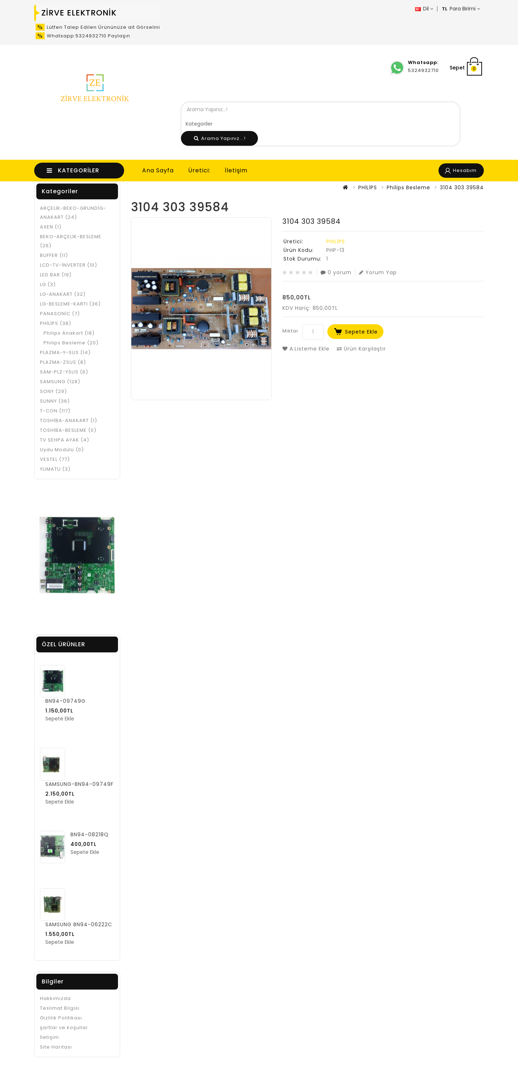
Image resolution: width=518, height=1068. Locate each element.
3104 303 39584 (462, 187)
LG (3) (48, 284)
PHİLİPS (367, 187)
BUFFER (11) (54, 255)
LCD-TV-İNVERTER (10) (68, 265)
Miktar (290, 330)
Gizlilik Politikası (61, 1017)
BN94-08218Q (90, 834)
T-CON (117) (55, 410)
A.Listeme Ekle (306, 348)
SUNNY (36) (55, 401)
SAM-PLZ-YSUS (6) (64, 371)
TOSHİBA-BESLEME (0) (68, 430)
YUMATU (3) (55, 469)
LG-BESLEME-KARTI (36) (70, 303)
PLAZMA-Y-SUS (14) (65, 352)
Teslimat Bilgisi (59, 1008)
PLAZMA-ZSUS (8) (63, 362)
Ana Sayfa (158, 170)
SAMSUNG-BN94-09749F (79, 784)
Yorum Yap (378, 272)
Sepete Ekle (361, 331)
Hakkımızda (55, 998)
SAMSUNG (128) (60, 381)
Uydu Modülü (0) (62, 449)
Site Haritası (56, 1047)
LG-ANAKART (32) (63, 294)
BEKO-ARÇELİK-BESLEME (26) (70, 241)
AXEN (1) (51, 226)
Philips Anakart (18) (69, 333)
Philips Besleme (408, 187)
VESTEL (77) (55, 459)
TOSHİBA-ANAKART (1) (68, 420)
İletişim (236, 170)
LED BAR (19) (56, 274)
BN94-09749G (65, 701)
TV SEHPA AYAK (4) (64, 439)
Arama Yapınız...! (220, 138)
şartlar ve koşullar (64, 1027)
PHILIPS (335, 241)
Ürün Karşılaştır (361, 348)
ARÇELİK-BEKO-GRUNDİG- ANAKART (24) (73, 213)
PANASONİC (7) (60, 313)
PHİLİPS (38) (55, 323)
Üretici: (199, 170)
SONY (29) (53, 391)
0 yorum (336, 272)
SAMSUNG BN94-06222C (78, 924)
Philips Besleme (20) (71, 342)
